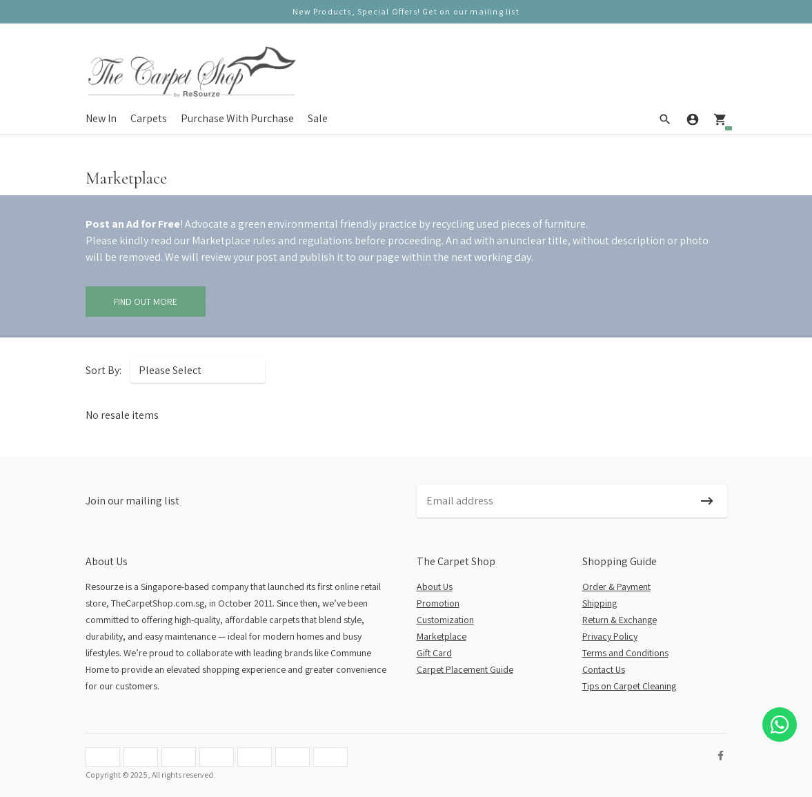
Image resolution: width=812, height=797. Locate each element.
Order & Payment (616, 586)
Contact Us (603, 669)
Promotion (438, 603)
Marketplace (441, 636)
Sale (318, 118)
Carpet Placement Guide (465, 669)
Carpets (148, 118)
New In (101, 118)
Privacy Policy (609, 636)
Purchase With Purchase (237, 118)
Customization (445, 619)
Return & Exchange (619, 619)
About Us (435, 586)
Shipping (599, 603)
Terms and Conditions (625, 653)
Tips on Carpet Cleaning (629, 686)
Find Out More (145, 301)
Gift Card (434, 653)
